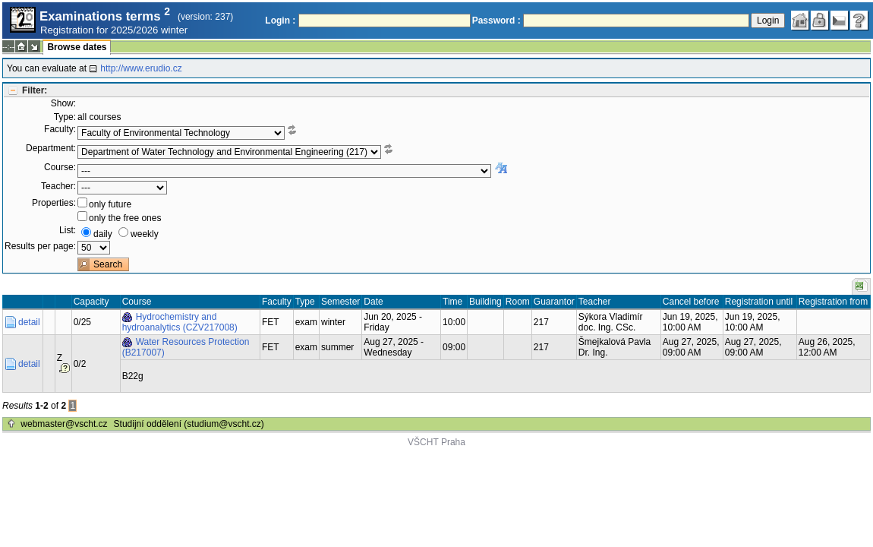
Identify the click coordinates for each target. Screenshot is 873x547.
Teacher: (58, 186)
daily (102, 234)
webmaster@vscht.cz (63, 424)
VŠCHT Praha (436, 442)
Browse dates (76, 47)
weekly (145, 234)
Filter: (34, 90)
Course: (60, 167)
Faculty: (60, 129)
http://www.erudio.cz (140, 68)
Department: (51, 148)
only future (110, 204)
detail (29, 322)
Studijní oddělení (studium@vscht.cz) (189, 424)
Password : (496, 20)
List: (67, 230)
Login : (280, 20)
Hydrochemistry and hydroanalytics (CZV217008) (180, 322)
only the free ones (125, 218)
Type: (65, 117)
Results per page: (40, 246)
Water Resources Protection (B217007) (186, 347)
